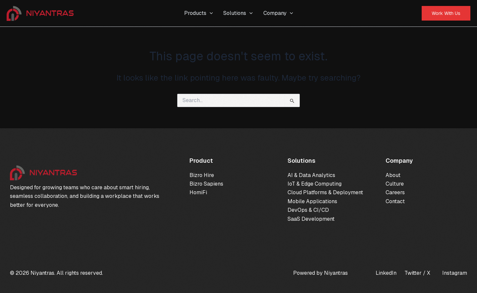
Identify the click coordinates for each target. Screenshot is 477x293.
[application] (209, 13)
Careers (395, 192)
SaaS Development (311, 218)
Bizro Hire (201, 175)
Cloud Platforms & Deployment (325, 192)
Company (278, 13)
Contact (395, 201)
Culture (395, 183)
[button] (446, 13)
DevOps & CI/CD (308, 209)
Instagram (454, 272)
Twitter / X (417, 272)
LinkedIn (386, 272)
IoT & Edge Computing (315, 183)
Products (198, 13)
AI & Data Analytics (311, 175)
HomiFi (198, 192)
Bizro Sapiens (206, 183)
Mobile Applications (312, 201)
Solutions (238, 13)
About (393, 175)
